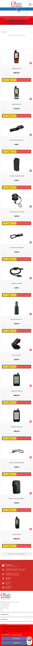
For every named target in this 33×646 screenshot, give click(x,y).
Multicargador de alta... (16, 319)
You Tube (8, 582)
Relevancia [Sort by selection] (16, 32)
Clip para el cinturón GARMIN (16, 176)
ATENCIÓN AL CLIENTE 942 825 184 (16, 22)
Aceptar (16, 643)
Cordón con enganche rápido (16, 462)
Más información (5, 634)
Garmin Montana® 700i (16, 427)
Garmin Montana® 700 (16, 391)
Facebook (8, 578)
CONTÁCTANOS (9, 565)
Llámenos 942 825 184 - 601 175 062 (15, 569)
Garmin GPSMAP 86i (16, 68)
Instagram (8, 587)
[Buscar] (14, 13)
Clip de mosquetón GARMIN (16, 247)
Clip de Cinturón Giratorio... (16, 140)
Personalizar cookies (16, 634)
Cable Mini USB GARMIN (16, 283)
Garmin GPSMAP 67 (16, 534)
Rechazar (16, 638)
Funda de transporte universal (17, 498)
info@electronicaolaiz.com (9, 610)
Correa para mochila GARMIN (16, 211)
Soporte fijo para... (16, 355)
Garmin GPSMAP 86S (16, 104)
